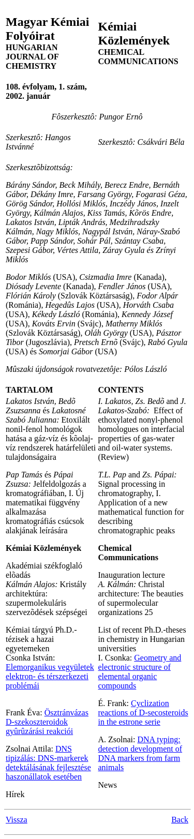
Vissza (16, 819)
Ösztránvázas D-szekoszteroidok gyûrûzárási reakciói (47, 722)
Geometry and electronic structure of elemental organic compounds (140, 671)
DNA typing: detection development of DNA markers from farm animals (140, 753)
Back (179, 819)
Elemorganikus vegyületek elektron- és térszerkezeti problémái (50, 676)
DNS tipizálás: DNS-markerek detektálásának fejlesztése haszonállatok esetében (48, 762)
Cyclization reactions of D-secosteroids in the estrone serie (143, 712)
